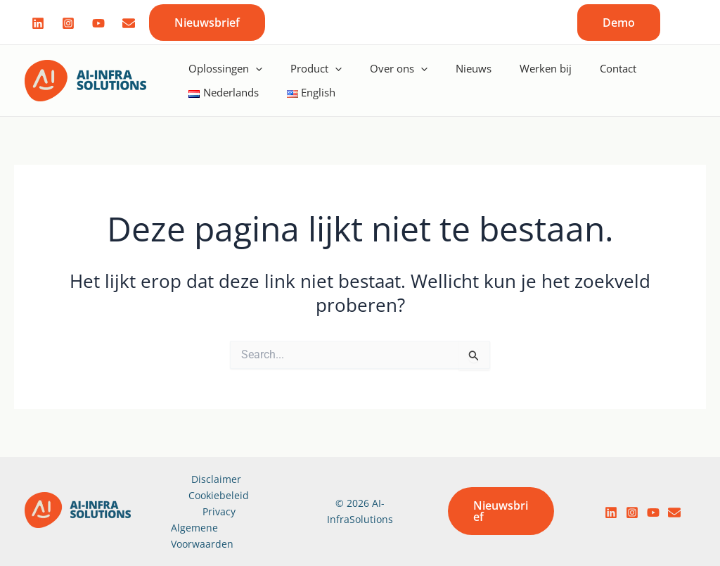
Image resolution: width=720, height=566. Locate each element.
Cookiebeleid (218, 495)
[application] (255, 68)
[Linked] (38, 23)
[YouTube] (653, 512)
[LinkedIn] (611, 512)
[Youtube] (98, 23)
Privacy (219, 511)
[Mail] (128, 23)
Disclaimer (216, 479)
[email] (674, 512)
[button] (207, 22)
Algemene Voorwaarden (202, 536)
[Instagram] (68, 23)
